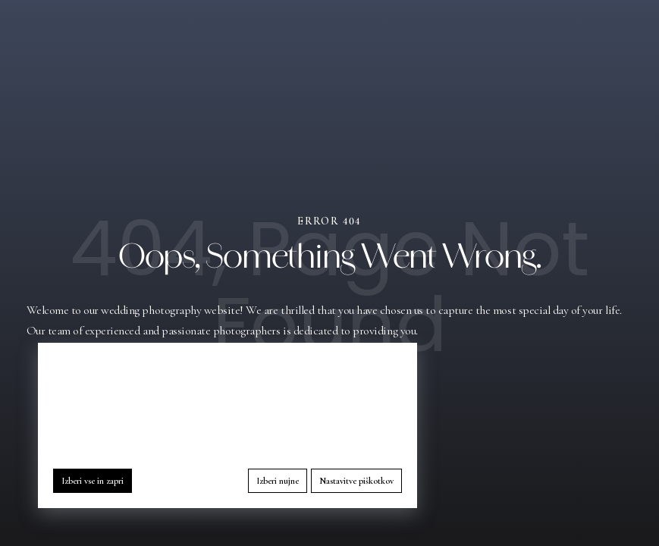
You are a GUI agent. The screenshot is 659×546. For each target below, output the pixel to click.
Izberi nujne (277, 480)
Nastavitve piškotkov (356, 480)
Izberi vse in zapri (92, 480)
